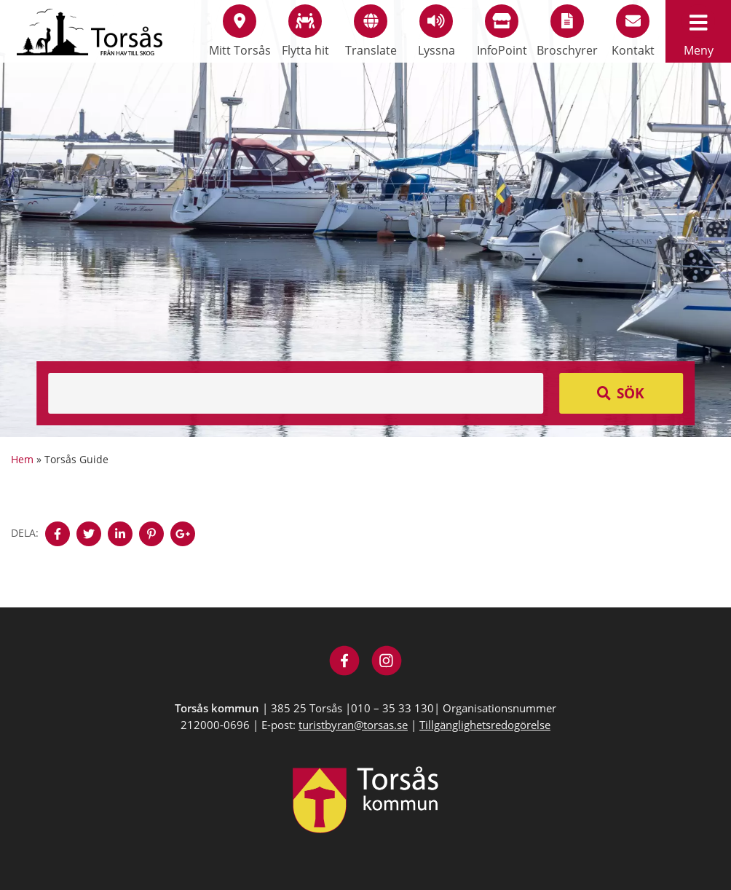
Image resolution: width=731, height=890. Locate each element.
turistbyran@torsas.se (353, 724)
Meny (698, 31)
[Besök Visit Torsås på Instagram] (387, 662)
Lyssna (436, 31)
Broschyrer (567, 31)
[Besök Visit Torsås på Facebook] (344, 662)
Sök (630, 393)
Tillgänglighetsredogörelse (484, 724)
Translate (371, 31)
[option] (365, 218)
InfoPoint (502, 31)
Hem (22, 459)
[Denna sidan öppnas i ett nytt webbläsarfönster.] (57, 533)
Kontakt (633, 31)
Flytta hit (305, 31)
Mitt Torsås (240, 31)
